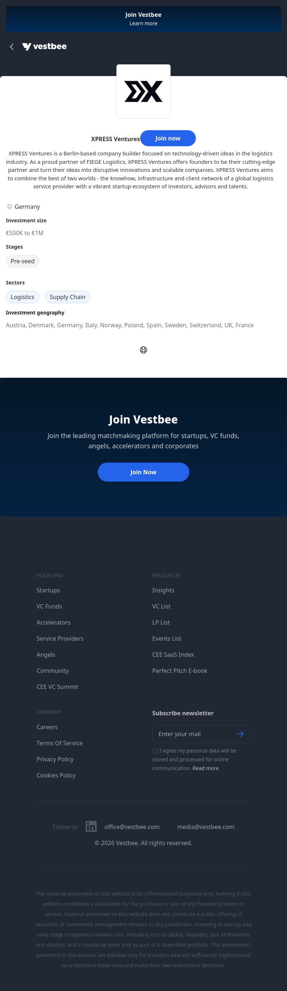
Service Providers (60, 638)
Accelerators (54, 622)
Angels (46, 655)
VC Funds (49, 606)
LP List (161, 622)
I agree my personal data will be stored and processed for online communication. (194, 759)
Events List (167, 638)
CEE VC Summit (57, 687)
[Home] (44, 46)
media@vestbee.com (205, 827)
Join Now (143, 472)
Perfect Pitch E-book (180, 671)
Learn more (143, 23)
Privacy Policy (55, 759)
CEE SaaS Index (173, 655)
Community (53, 671)
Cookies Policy (56, 775)
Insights (163, 590)
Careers (47, 727)
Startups (48, 590)
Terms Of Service (60, 743)
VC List (161, 606)
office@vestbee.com (132, 827)
